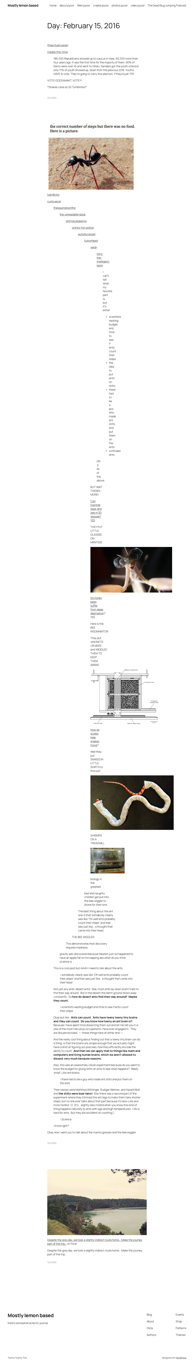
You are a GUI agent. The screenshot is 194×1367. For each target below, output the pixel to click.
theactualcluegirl (57, 45)
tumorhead (91, 240)
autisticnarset (86, 234)
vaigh (93, 247)
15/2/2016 (52, 97)
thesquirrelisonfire (64, 208)
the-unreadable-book (73, 214)
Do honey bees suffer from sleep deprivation (97, 605)
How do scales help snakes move (94, 737)
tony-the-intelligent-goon (103, 259)
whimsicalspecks (76, 221)
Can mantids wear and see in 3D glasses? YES (96, 510)
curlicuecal (54, 201)
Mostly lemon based (23, 5)
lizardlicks (53, 194)
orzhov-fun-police (83, 227)
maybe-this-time (57, 52)
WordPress (181, 1357)
